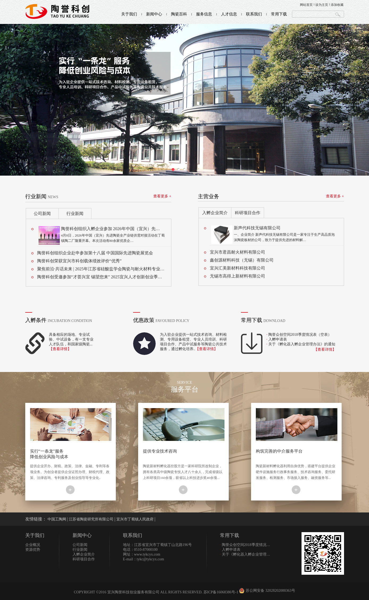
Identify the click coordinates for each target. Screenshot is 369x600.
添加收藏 (337, 5)
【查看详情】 (60, 349)
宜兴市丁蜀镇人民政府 (135, 519)
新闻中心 (154, 14)
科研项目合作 (247, 212)
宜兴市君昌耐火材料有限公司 (237, 252)
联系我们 (254, 14)
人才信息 (229, 14)
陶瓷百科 (179, 14)
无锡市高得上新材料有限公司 (237, 276)
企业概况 (32, 545)
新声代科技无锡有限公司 (257, 228)
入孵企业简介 (215, 212)
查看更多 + (162, 196)
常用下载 (279, 14)
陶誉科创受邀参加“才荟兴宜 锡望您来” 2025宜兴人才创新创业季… (99, 277)
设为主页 (321, 5)
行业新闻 (74, 213)
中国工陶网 (57, 519)
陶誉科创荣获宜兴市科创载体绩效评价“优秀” (79, 261)
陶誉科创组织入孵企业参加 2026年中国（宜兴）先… (110, 228)
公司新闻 (42, 213)
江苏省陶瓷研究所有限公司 (91, 519)
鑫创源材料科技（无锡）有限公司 (242, 260)
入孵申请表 (277, 339)
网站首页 (306, 5)
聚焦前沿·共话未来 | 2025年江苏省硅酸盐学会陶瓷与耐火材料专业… (100, 269)
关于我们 (129, 14)
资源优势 (32, 550)
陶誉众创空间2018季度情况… (245, 545)
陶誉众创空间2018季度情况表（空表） (300, 335)
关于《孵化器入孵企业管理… (245, 554)
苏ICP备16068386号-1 (220, 592)
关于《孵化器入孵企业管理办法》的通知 (301, 344)
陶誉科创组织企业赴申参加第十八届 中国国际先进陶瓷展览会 (95, 253)
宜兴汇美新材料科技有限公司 (237, 268)
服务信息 (204, 14)
